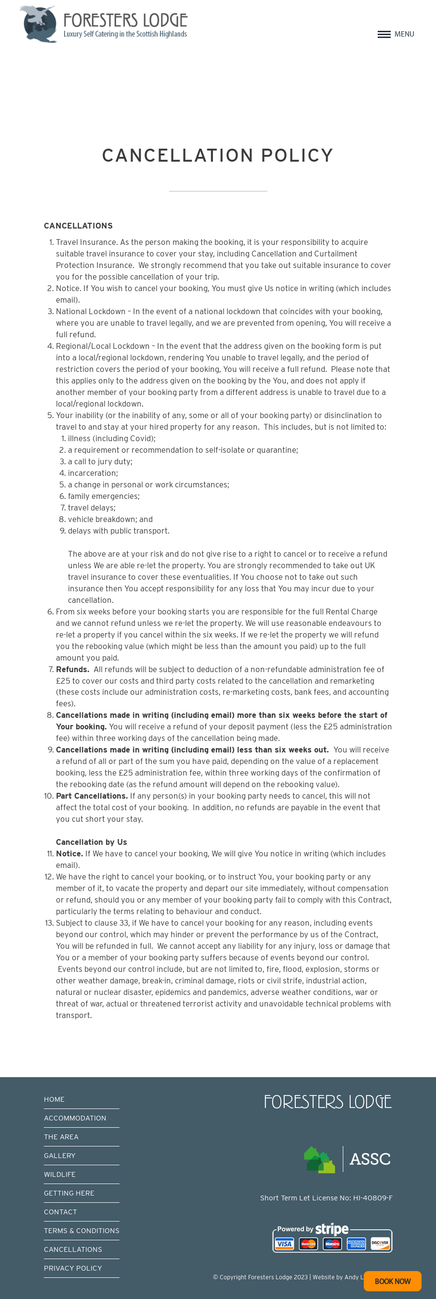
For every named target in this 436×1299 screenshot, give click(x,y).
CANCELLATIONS (73, 1249)
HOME (54, 1099)
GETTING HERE (69, 1192)
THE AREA (61, 1136)
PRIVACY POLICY (73, 1268)
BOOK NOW (392, 1281)
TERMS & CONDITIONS (81, 1230)
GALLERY (60, 1155)
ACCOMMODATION (75, 1117)
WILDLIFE (60, 1174)
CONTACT (60, 1211)
